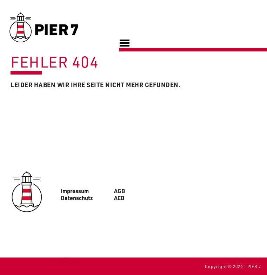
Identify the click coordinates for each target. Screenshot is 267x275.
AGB (119, 191)
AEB (119, 198)
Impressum (75, 191)
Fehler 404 (55, 61)
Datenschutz (77, 198)
